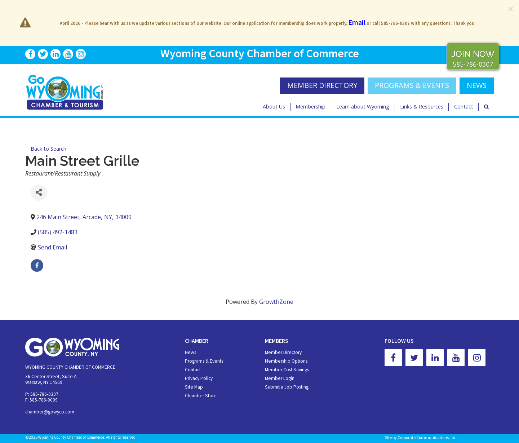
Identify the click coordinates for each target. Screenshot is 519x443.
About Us (274, 106)
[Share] (39, 193)
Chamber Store (201, 396)
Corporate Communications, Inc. (427, 437)
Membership (310, 106)
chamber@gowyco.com (49, 412)
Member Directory (283, 352)
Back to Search (48, 148)
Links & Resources (421, 106)
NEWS (477, 85)
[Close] (511, 9)
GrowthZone (276, 302)
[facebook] (37, 265)
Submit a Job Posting (287, 387)
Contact (463, 106)
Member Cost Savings (287, 370)
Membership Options (286, 361)
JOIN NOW (472, 54)
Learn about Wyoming (362, 106)
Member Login (279, 378)
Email (356, 22)
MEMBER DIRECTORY (322, 85)
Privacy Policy (199, 378)
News (190, 352)
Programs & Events (412, 85)
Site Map (194, 387)
